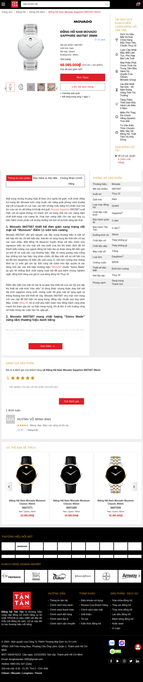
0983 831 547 (17, 664)
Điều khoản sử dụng (92, 600)
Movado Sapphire (60, 209)
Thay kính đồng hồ (122, 609)
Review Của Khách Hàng (94, 605)
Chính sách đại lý (59, 619)
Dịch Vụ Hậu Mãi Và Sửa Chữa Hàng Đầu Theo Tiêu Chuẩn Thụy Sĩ (125, 40)
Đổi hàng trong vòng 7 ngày (76, 97)
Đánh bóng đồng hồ (122, 619)
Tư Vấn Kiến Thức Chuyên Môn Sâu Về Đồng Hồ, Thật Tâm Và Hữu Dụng (125, 132)
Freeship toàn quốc (71, 93)
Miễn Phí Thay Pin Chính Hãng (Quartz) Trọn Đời (125, 116)
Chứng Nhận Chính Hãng (71, 181)
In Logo (116, 628)
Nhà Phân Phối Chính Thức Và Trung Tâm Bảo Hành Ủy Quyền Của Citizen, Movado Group (126, 71)
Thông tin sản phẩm (19, 178)
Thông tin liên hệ (59, 600)
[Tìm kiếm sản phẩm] (65, 4)
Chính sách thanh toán (62, 609)
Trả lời (20, 430)
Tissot (38, 673)
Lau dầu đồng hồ (121, 614)
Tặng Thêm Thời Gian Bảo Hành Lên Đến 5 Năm (125, 104)
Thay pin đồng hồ (121, 605)
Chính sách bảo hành (61, 605)
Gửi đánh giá (71, 401)
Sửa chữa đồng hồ (122, 600)
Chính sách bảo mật (92, 609)
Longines (27, 673)
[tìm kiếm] (106, 3)
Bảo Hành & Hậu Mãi (45, 178)
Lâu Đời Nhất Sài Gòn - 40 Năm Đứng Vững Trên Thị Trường (125, 90)
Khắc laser (118, 623)
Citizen (5, 673)
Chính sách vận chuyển (62, 623)
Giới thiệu (86, 614)
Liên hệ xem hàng (82, 87)
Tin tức (84, 619)
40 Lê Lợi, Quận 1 (125, 159)
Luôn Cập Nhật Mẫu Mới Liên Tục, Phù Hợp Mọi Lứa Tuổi (125, 54)
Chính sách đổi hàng (61, 614)
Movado (56, 267)
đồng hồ (23, 303)
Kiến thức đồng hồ (91, 623)
